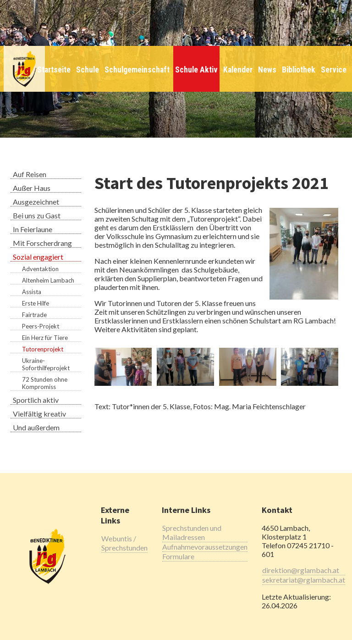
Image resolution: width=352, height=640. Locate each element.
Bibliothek (298, 69)
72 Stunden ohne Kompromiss (44, 383)
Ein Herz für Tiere (45, 337)
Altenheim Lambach (48, 280)
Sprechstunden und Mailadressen (191, 532)
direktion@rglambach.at (300, 570)
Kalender (238, 69)
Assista (31, 291)
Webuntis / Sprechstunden (124, 543)
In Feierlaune (32, 229)
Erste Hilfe (35, 303)
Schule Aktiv (196, 69)
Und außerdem (36, 427)
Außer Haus (31, 188)
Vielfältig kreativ (39, 413)
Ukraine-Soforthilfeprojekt (46, 364)
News (267, 69)
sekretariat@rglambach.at (303, 579)
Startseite (54, 69)
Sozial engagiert (38, 256)
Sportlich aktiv (36, 399)
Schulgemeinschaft (137, 69)
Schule (87, 69)
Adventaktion (40, 269)
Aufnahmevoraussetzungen (205, 546)
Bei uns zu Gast (36, 215)
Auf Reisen (29, 174)
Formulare (178, 556)
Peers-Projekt (40, 326)
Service (333, 69)
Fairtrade (34, 314)
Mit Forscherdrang (42, 243)
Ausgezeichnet (36, 201)
